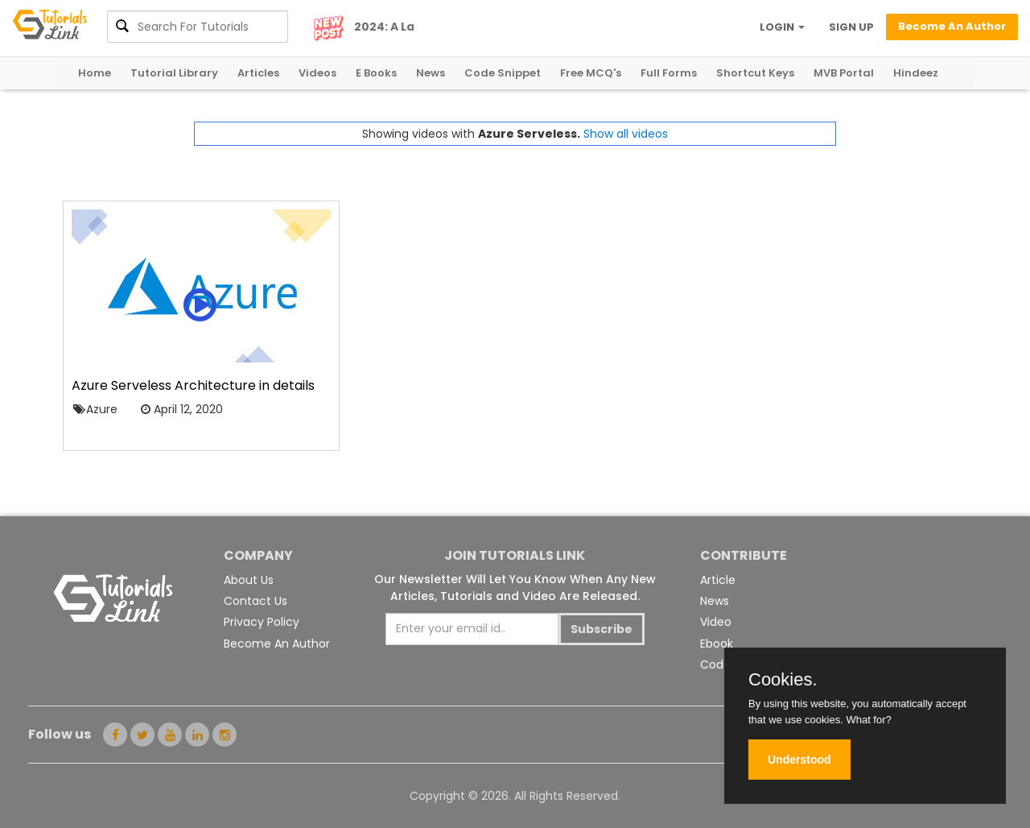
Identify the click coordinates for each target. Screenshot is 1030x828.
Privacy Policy (261, 622)
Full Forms (669, 73)
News (430, 73)
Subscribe (601, 629)
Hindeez (915, 73)
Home (94, 73)
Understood (799, 759)
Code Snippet (502, 73)
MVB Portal (844, 73)
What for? (868, 720)
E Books (376, 73)
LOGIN (782, 27)
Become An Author (277, 643)
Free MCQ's (590, 73)
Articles (258, 73)
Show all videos (625, 134)
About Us (249, 580)
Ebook (716, 643)
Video (715, 622)
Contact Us (255, 601)
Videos (317, 73)
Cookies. (783, 680)
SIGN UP (851, 27)
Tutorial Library (174, 73)
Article (717, 580)
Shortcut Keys (755, 73)
